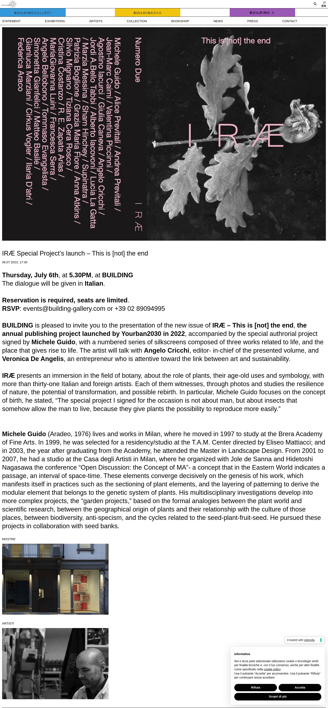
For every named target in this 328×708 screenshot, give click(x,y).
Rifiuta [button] (255, 687)
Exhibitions (55, 21)
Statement (11, 21)
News (218, 21)
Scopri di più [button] (278, 696)
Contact (289, 21)
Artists (95, 21)
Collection (137, 21)
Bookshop (180, 21)
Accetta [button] (300, 687)
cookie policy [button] (272, 669)
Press (252, 21)
